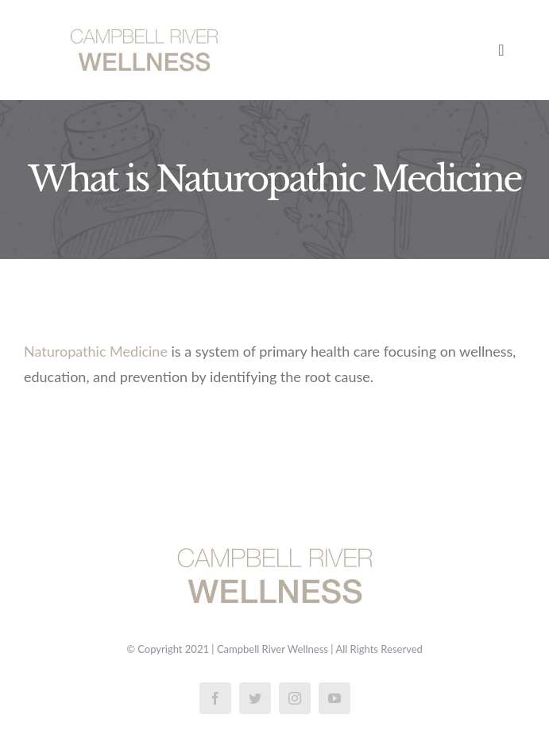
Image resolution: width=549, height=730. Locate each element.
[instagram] (295, 698)
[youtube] (334, 698)
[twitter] (255, 698)
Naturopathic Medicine (96, 351)
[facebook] (215, 698)
